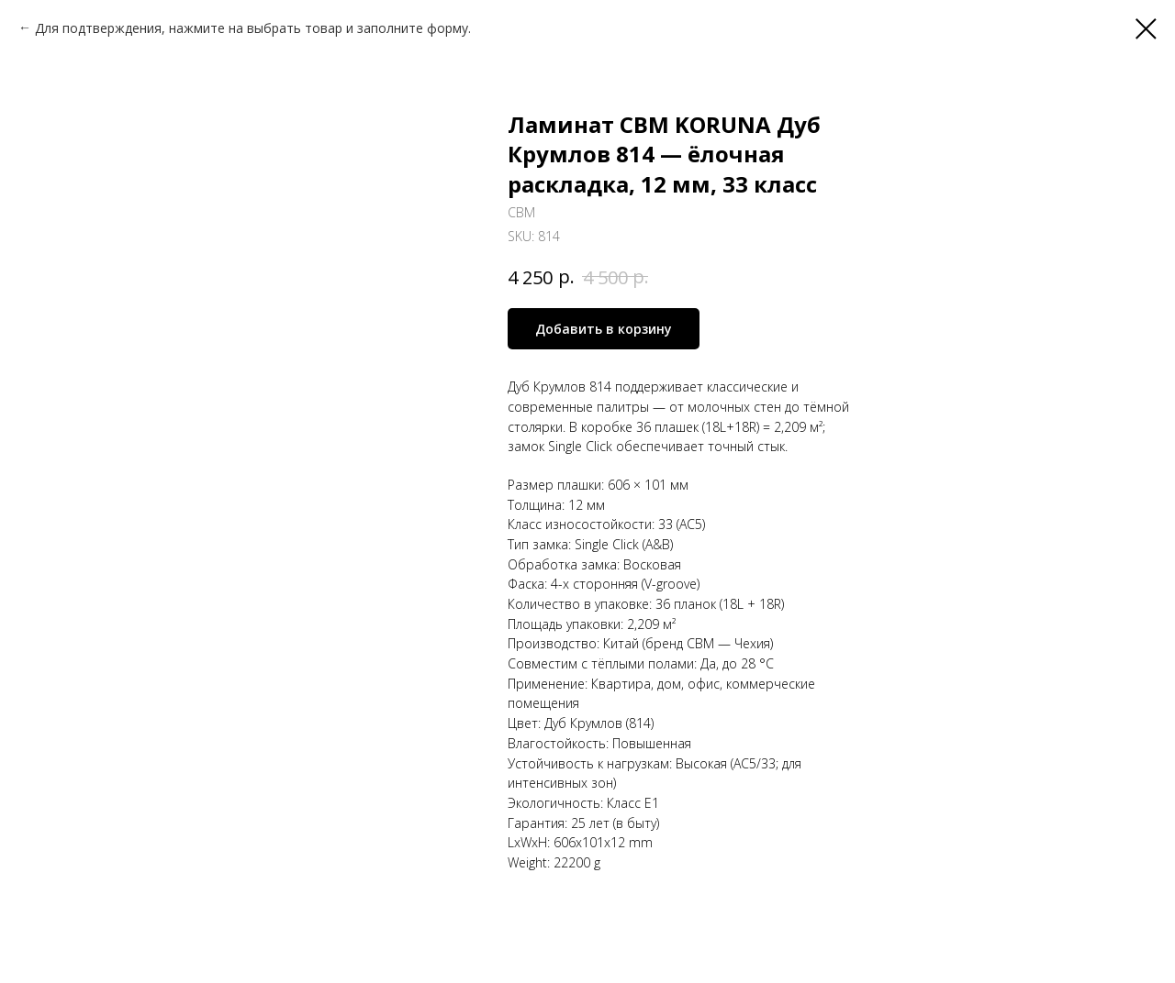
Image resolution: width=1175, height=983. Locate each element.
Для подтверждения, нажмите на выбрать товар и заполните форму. (253, 28)
